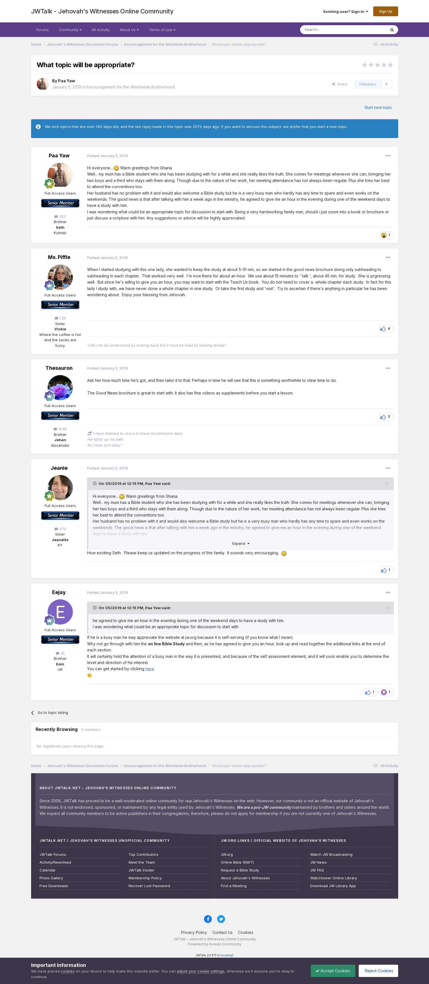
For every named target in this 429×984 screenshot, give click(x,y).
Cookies (245, 932)
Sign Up (385, 11)
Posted (107, 155)
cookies (68, 971)
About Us (129, 29)
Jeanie (59, 468)
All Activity (101, 29)
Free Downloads (54, 886)
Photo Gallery (51, 878)
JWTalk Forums (53, 854)
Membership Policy (145, 878)
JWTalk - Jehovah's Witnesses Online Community (102, 11)
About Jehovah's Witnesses (245, 878)
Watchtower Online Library (333, 878)
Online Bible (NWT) (237, 862)
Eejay (59, 592)
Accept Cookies (330, 970)
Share (339, 84)
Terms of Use (162, 29)
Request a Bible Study (240, 870)
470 (60, 529)
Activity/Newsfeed (55, 862)
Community (70, 29)
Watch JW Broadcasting (331, 854)
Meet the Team (142, 862)
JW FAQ (317, 870)
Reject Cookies (377, 970)
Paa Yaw (66, 80)
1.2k (60, 318)
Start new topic (378, 107)
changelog (225, 955)
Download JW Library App (333, 886)
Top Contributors (143, 854)
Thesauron (59, 368)
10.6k (60, 429)
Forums (42, 29)
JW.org (227, 854)
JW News (318, 862)
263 (60, 216)
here (149, 668)
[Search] (328, 29)
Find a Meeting (234, 886)
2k (60, 653)
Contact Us (222, 932)
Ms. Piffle (59, 257)
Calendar (48, 870)
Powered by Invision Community (214, 944)
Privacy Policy (194, 932)
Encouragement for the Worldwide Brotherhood (131, 87)
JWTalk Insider (141, 870)
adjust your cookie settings (200, 971)
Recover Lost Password (149, 886)
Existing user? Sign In (345, 11)
